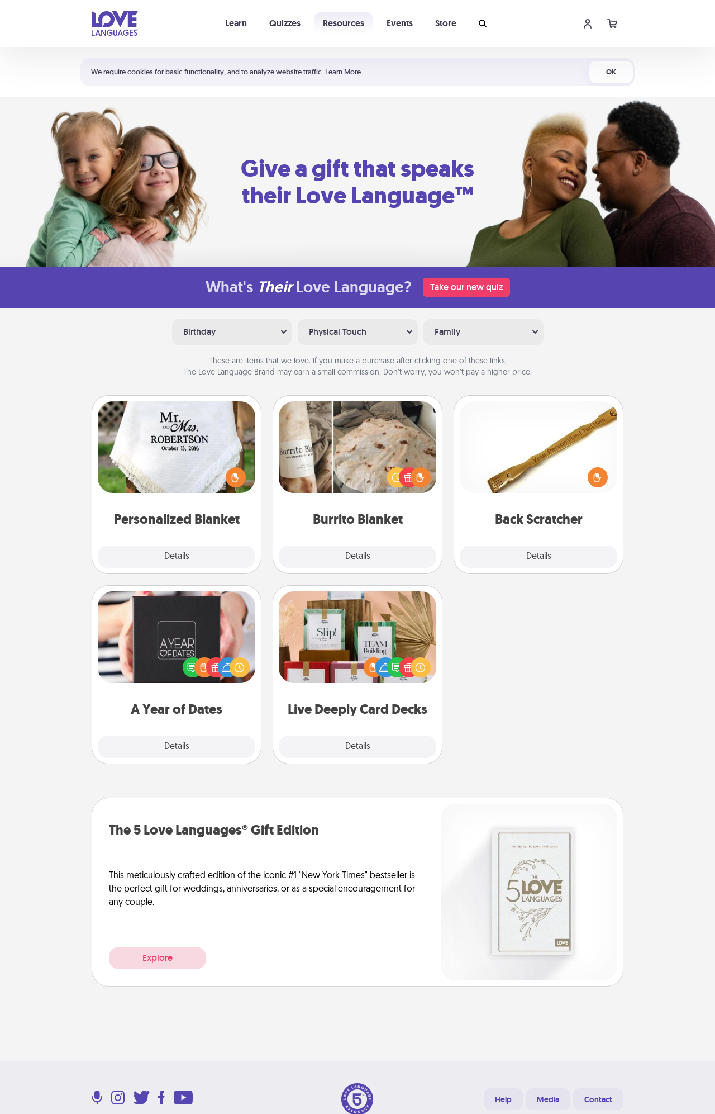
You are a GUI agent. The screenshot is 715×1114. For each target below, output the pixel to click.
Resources (343, 23)
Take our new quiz (466, 287)
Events (400, 23)
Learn (236, 23)
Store (445, 23)
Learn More (343, 72)
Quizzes (285, 23)
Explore (157, 958)
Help (503, 1099)
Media (548, 1099)
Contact (598, 1099)
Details (176, 556)
